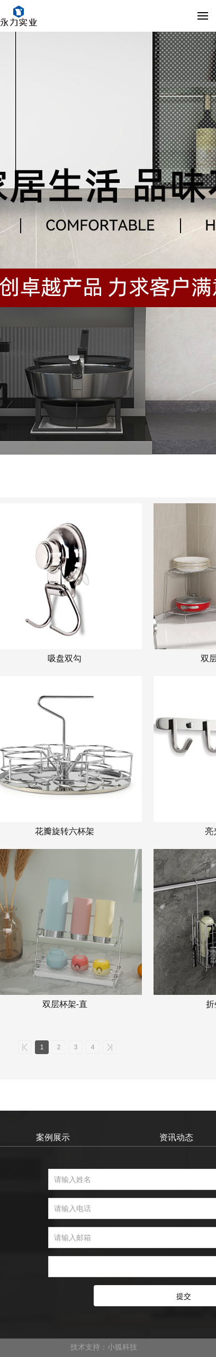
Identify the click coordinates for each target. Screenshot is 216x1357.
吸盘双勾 (65, 658)
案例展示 (53, 1137)
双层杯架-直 (64, 1004)
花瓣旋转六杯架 (64, 831)
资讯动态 (176, 1137)
